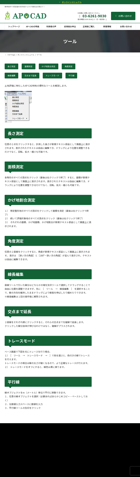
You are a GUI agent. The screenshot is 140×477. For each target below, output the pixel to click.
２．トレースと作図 (111, 86)
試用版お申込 (59, 427)
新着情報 (88, 427)
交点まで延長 (33, 77)
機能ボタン (106, 109)
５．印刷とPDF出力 (111, 103)
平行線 (79, 77)
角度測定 (75, 67)
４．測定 (107, 98)
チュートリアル (108, 75)
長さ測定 (12, 67)
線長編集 (12, 77)
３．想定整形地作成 (112, 92)
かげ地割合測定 (54, 67)
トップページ (12, 427)
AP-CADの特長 (28, 427)
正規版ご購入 (74, 427)
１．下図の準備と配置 (113, 81)
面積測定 (31, 67)
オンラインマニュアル (113, 67)
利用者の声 (44, 427)
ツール (104, 115)
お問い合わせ (123, 16)
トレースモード (58, 77)
